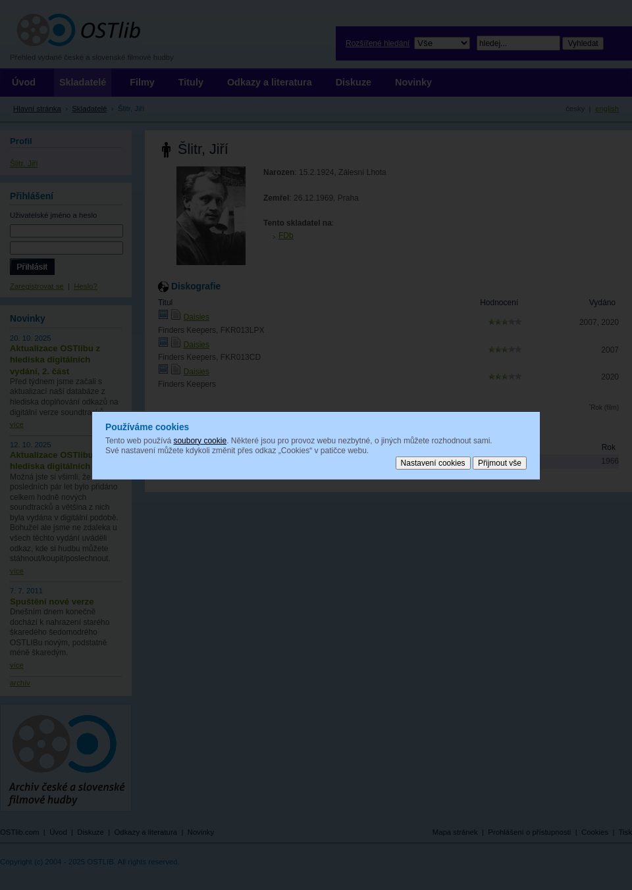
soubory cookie (199, 440)
